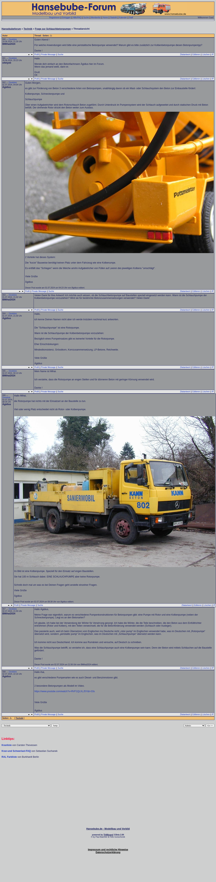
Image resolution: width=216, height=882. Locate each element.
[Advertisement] (108, 770)
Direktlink (13, 39)
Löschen (206, 54)
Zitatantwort (185, 54)
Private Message (48, 54)
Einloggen (66, 17)
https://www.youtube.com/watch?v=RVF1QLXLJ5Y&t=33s (64, 691)
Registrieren (54, 17)
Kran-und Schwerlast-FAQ (16, 751)
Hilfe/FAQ (77, 17)
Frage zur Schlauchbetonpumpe (53, 28)
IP (213, 54)
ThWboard (108, 835)
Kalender (123, 17)
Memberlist (96, 17)
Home (105, 17)
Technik (28, 28)
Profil (36, 54)
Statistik (113, 17)
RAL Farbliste (9, 757)
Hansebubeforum (11, 28)
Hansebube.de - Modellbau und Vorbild (108, 828)
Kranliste (7, 745)
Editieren (196, 54)
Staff (131, 17)
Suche (86, 17)
